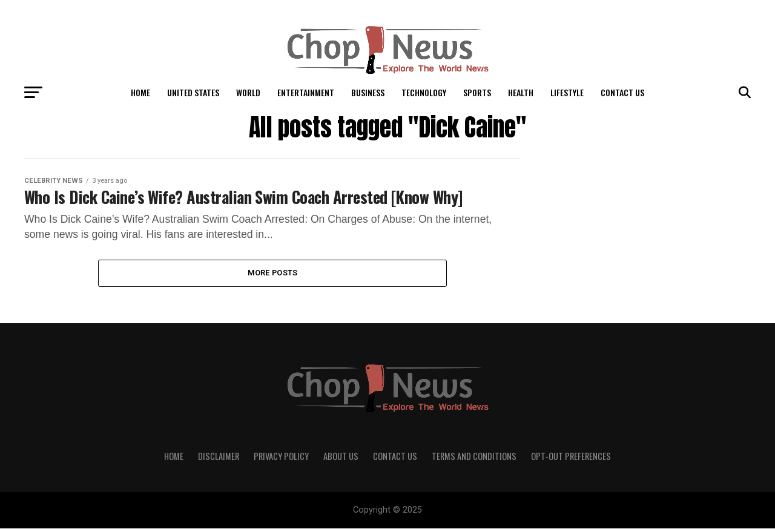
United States (193, 92)
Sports (477, 92)
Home (140, 92)
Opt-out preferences (571, 456)
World (248, 92)
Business (367, 92)
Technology (423, 92)
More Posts (273, 273)
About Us (340, 456)
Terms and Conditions (474, 456)
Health (520, 92)
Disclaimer (218, 456)
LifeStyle (567, 92)
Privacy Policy (281, 456)
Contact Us (622, 92)
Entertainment (305, 92)
